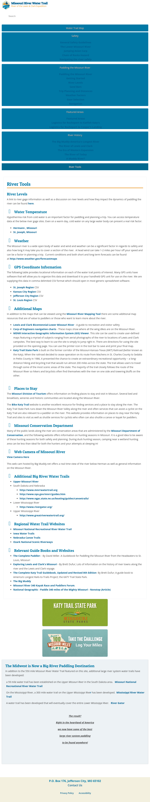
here (31, 203)
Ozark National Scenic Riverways (33, 542)
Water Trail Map (75, 28)
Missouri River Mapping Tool (84, 314)
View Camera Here (18, 457)
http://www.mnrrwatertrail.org (39, 490)
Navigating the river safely (76, 59)
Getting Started (75, 78)
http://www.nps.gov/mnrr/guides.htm (42, 494)
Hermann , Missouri (25, 228)
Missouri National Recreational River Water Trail (42, 529)
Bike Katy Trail (20, 404)
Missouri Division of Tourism (29, 393)
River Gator (117, 703)
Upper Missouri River (26, 481)
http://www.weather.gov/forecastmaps (33, 258)
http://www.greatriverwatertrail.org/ (42, 515)
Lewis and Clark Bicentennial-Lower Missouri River (43, 324)
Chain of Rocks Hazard (75, 55)
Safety (75, 35)
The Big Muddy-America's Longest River (75, 141)
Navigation (75, 103)
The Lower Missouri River (75, 46)
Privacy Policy (67, 793)
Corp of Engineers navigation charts (34, 329)
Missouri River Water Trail (29, 3)
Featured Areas (74, 112)
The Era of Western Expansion (75, 150)
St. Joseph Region (23, 287)
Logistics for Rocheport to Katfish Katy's (75, 122)
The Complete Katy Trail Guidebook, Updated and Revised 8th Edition (54, 572)
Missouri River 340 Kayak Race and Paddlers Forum (44, 585)
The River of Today (75, 154)
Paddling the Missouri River (75, 67)
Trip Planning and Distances (75, 91)
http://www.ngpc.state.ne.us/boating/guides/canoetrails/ (54, 498)
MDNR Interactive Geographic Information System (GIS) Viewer (51, 333)
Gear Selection (75, 99)
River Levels (75, 82)
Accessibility (85, 793)
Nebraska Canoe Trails (26, 537)
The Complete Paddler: (27, 555)
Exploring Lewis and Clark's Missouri (35, 564)
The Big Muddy (22, 581)
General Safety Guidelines (75, 42)
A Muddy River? (75, 158)
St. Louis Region (22, 300)
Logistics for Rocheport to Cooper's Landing (75, 127)
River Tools (75, 166)
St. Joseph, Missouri (25, 232)
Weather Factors (76, 95)
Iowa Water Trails (23, 533)
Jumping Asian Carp (75, 50)
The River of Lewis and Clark (76, 146)
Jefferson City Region (25, 295)
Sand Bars (76, 86)
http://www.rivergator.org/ (36, 507)
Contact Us (75, 785)
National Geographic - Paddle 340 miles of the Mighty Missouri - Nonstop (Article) (62, 589)
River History (75, 135)
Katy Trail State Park (25, 350)
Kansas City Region (24, 291)
